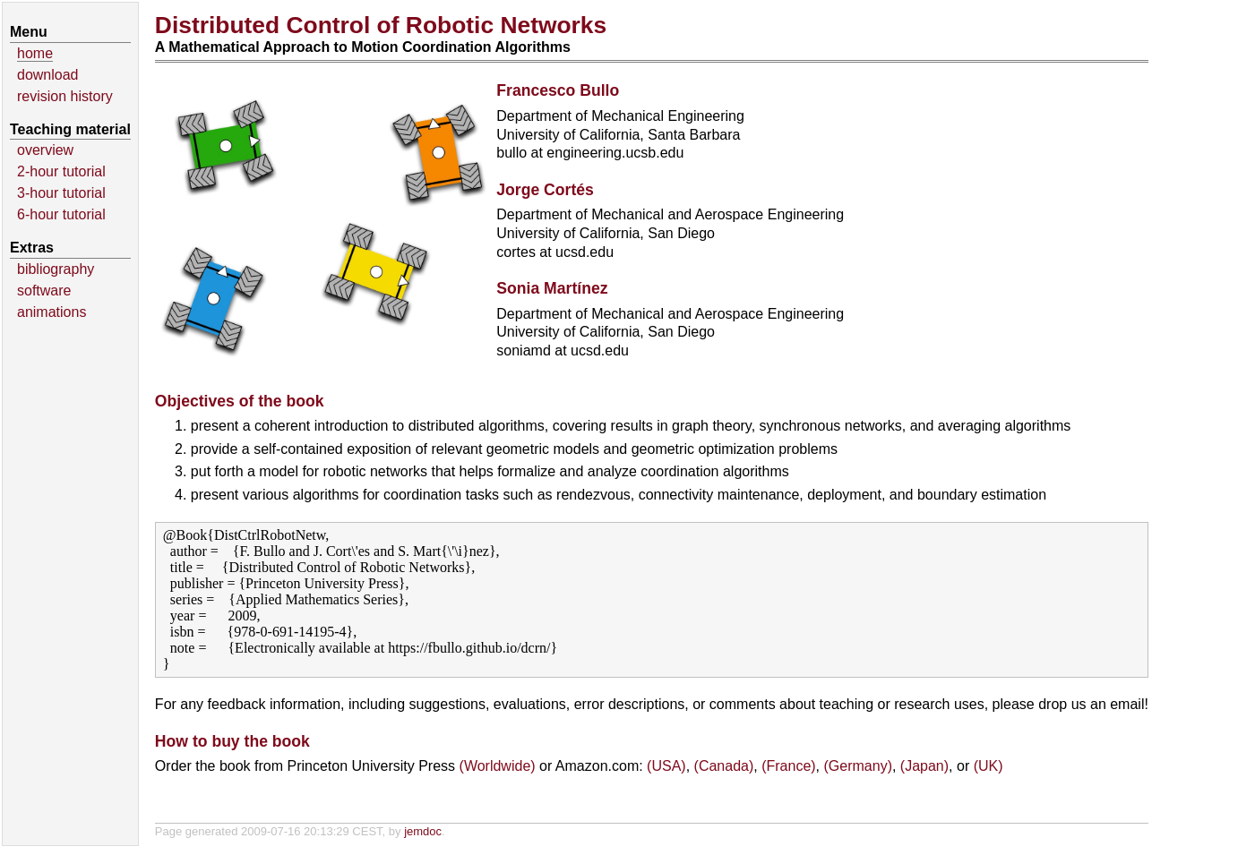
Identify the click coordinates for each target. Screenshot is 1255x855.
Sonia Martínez (551, 288)
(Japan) (924, 766)
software (44, 290)
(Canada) (724, 766)
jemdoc (423, 831)
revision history (65, 96)
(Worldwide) (498, 766)
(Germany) (858, 766)
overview (45, 150)
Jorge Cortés (545, 190)
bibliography (55, 269)
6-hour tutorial (61, 214)
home (35, 53)
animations (51, 312)
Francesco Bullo (557, 90)
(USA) (666, 766)
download (48, 74)
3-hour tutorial (61, 193)
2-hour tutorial (61, 171)
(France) (788, 766)
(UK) (988, 766)
